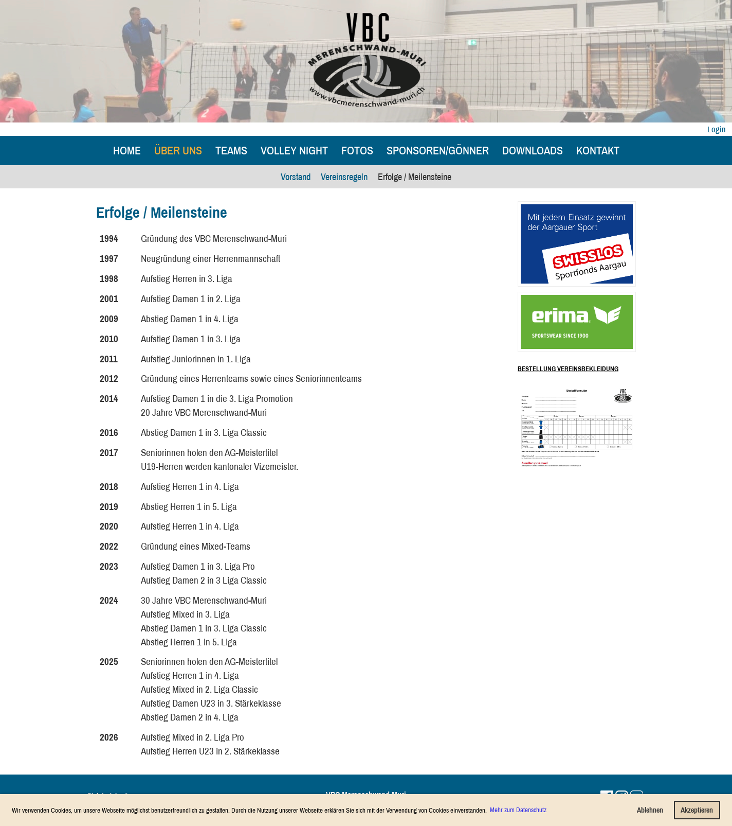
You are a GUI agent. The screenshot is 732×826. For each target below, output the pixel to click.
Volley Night (294, 150)
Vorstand (295, 176)
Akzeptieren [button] (697, 810)
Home (127, 150)
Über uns (178, 150)
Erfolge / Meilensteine (414, 176)
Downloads (532, 150)
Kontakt (597, 150)
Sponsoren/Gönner (438, 150)
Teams (231, 150)
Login (716, 129)
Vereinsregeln (344, 176)
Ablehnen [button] (650, 810)
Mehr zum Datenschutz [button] (518, 809)
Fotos (357, 150)
